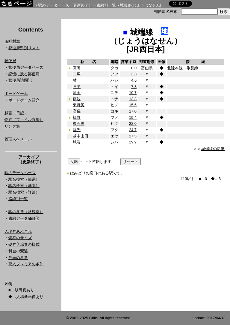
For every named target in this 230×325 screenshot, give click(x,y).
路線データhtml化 (23, 218)
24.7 (133, 130)
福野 (77, 117)
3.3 (134, 74)
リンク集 (12, 126)
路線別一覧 (106, 5)
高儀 (77, 111)
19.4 (133, 117)
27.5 (133, 136)
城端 (77, 142)
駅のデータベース (20, 172)
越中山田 (80, 136)
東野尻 (78, 105)
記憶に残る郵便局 (24, 74)
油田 (77, 92)
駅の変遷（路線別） (25, 211)
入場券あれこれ (18, 231)
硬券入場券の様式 (24, 244)
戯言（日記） (16, 113)
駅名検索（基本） (24, 185)
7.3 (134, 86)
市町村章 (12, 41)
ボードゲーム (16, 93)
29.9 (133, 142)
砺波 (77, 99)
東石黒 (78, 123)
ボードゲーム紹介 (24, 100)
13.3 (133, 99)
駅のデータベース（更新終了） (65, 5)
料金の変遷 (18, 251)
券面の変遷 (18, 257)
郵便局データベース (25, 67)
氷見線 (192, 68)
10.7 (133, 92)
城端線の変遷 (213, 148)
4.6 (134, 80)
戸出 (77, 86)
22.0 (133, 123)
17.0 (133, 111)
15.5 (133, 105)
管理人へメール (18, 139)
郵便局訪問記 (20, 80)
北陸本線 (175, 68)
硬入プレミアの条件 (25, 264)
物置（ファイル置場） (23, 119)
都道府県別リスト (24, 48)
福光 (77, 130)
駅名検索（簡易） (24, 179)
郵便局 (10, 61)
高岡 (77, 68)
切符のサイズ (20, 238)
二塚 (77, 74)
